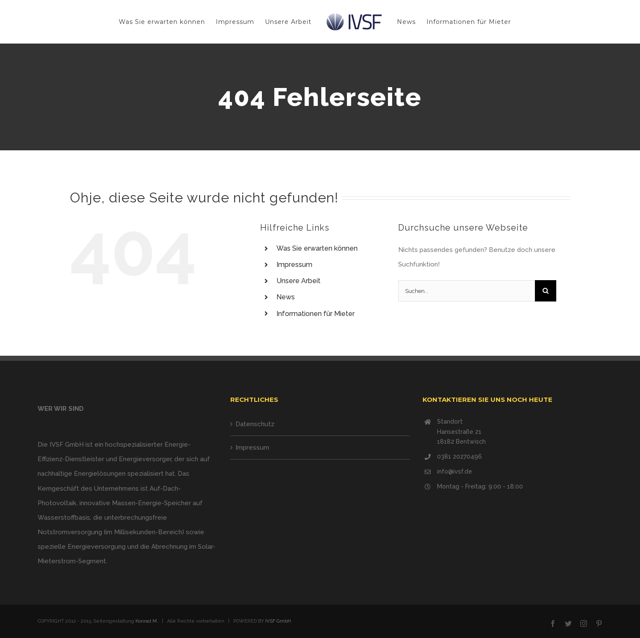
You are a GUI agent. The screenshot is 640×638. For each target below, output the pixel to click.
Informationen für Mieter (315, 314)
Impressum (294, 264)
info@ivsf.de (454, 471)
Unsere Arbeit (298, 281)
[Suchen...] (466, 290)
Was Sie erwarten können (317, 248)
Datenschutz (254, 424)
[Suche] (545, 290)
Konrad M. (146, 621)
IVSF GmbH (278, 621)
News (285, 297)
